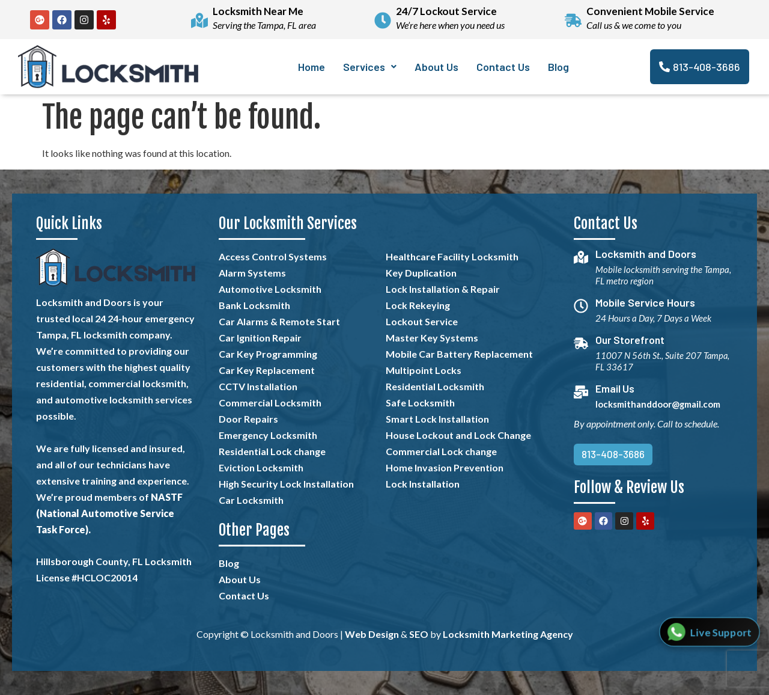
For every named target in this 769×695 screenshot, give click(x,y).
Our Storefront (633, 339)
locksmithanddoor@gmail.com (660, 404)
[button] (370, 66)
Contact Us (503, 66)
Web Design (372, 634)
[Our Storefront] (582, 344)
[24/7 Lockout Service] (382, 19)
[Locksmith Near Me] (199, 19)
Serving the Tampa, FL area (264, 25)
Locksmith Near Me (258, 11)
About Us (436, 66)
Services (370, 66)
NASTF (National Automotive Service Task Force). (109, 513)
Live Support (720, 631)
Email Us (617, 388)
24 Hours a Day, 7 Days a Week (656, 318)
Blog (558, 66)
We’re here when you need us (450, 25)
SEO (418, 634)
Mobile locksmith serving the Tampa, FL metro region (651, 275)
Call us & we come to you (633, 25)
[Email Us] (582, 392)
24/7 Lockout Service (446, 11)
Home (311, 66)
